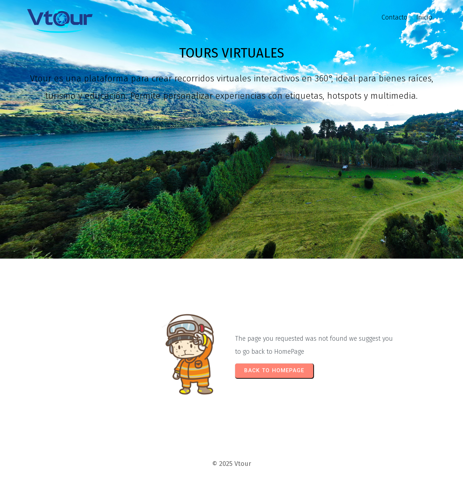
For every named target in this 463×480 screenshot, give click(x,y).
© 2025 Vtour (231, 464)
